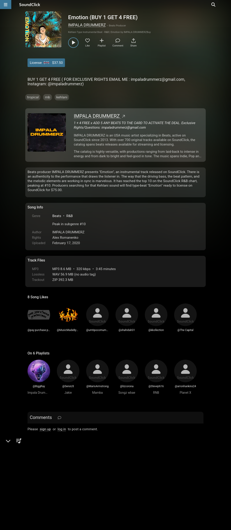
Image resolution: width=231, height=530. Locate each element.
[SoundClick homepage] (29, 4)
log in (62, 429)
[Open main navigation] (5, 4)
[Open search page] (226, 4)
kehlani (61, 97)
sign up (45, 429)
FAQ (46, 479)
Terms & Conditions (69, 479)
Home (34, 479)
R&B (69, 216)
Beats (56, 216)
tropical (33, 97)
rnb (47, 97)
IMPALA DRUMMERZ (87, 25)
